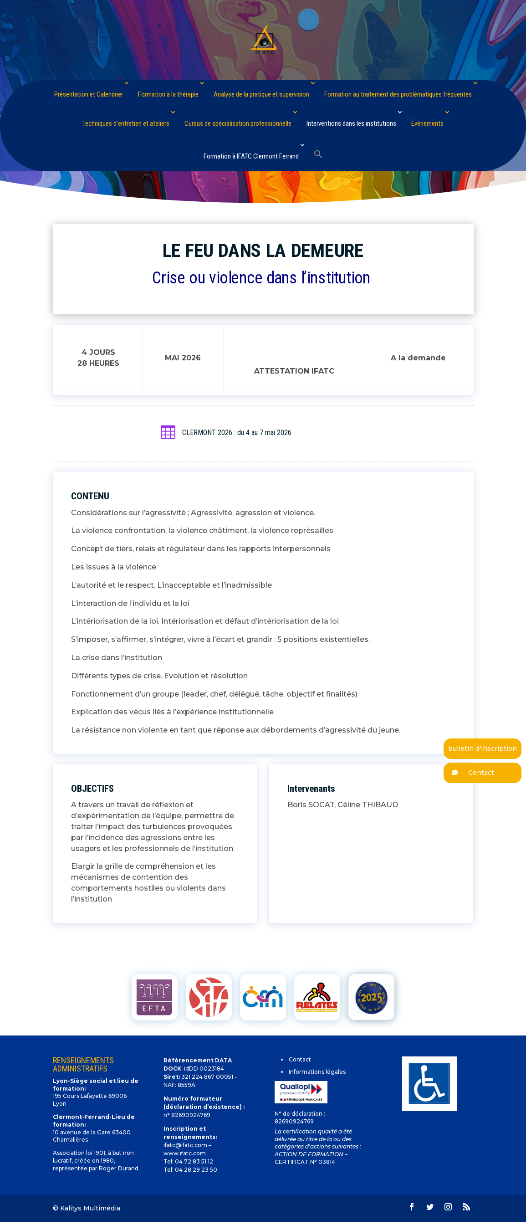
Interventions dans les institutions (351, 123)
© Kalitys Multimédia (86, 1208)
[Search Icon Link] (318, 154)
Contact (469, 773)
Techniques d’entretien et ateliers (125, 123)
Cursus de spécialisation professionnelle (237, 123)
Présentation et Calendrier (88, 94)
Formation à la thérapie (168, 94)
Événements (427, 123)
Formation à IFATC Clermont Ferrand (251, 156)
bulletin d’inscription (482, 748)
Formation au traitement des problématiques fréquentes (398, 94)
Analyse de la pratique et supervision (261, 94)
